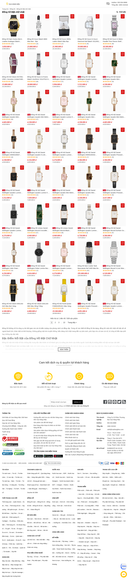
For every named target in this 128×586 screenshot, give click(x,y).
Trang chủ (5, 9)
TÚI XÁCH (5, 469)
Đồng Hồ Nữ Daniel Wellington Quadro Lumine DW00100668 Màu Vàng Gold (113, 305)
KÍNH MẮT (55, 498)
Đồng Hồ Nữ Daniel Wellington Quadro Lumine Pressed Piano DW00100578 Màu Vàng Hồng (88, 78)
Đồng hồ (12, 9)
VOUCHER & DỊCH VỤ (34, 469)
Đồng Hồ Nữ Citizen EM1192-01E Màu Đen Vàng (13, 305)
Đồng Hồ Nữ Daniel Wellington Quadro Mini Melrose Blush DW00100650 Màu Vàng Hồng (63, 191)
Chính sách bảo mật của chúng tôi (77, 406)
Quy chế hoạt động (8, 420)
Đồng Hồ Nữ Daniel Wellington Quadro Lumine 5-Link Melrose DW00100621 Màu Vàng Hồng (63, 116)
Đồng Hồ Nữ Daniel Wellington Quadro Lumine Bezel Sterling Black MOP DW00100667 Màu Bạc (11, 229)
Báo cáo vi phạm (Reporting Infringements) (79, 455)
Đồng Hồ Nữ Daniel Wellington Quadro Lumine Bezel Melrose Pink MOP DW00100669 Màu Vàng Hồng (63, 267)
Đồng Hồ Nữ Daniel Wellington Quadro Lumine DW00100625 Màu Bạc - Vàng (63, 154)
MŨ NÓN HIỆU (31, 515)
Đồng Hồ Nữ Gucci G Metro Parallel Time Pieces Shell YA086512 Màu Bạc (113, 40)
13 (64, 322)
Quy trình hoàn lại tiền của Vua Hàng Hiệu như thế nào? (48, 447)
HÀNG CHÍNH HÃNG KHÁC (111, 494)
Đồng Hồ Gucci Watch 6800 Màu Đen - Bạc (37, 40)
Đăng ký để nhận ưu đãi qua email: (14, 403)
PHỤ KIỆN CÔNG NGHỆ (34, 553)
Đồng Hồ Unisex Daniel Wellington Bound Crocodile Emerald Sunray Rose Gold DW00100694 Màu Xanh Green (38, 229)
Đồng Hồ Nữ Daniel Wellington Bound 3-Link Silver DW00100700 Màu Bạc (113, 267)
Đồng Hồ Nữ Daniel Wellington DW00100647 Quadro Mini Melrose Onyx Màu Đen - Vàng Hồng (13, 154)
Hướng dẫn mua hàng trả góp (75, 452)
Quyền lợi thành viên (72, 449)
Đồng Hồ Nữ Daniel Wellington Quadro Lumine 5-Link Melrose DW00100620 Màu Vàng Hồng (38, 191)
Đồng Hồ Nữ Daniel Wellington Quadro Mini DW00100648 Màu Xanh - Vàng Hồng (114, 78)
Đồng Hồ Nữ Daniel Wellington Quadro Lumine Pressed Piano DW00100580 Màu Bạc (62, 78)
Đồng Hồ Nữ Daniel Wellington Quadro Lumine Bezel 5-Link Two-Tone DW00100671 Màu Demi (87, 229)
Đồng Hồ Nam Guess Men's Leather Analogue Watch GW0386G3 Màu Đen (12, 40)
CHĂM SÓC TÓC (57, 511)
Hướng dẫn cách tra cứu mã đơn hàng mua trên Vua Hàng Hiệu (48, 418)
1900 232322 (123, 5)
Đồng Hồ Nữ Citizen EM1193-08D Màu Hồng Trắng (38, 305)
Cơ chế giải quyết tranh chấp (74, 440)
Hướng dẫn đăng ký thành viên (75, 446)
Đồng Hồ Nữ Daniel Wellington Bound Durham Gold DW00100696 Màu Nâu (114, 229)
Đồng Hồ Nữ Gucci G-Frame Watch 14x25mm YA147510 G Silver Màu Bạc (38, 78)
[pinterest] (115, 402)
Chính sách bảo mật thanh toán (75, 432)
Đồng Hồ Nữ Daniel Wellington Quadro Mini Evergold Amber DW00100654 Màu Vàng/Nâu (88, 191)
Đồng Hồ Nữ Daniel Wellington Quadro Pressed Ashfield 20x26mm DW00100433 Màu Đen (112, 154)
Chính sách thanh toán (72, 429)
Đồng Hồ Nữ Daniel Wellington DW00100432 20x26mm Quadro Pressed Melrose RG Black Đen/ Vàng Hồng (88, 154)
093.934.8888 (122, 2)
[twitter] (119, 402)
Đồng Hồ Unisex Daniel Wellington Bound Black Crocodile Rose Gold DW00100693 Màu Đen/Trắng (63, 229)
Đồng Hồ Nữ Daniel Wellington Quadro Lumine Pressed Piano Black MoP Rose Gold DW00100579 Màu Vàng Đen (13, 191)
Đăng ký (77, 402)
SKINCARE (5, 557)
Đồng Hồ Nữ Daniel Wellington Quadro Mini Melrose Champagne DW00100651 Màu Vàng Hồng (114, 116)
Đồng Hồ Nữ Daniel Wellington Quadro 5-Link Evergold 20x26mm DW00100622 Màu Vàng (36, 154)
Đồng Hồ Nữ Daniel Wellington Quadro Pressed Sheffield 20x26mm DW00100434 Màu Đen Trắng (113, 191)
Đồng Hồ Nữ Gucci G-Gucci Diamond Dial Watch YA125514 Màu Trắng (89, 40)
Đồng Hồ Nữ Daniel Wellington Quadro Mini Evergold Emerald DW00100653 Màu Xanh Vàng (89, 116)
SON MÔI (80, 469)
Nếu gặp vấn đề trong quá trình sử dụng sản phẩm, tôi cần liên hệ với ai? (47, 442)
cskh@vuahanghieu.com (115, 429)
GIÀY (79, 519)
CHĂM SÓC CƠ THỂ (33, 536)
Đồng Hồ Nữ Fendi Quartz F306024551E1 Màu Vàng (61, 305)
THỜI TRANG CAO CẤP (9, 498)
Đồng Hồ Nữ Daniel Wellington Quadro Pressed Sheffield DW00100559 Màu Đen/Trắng (88, 305)
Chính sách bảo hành (72, 420)
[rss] (124, 402)
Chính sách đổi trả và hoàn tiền (75, 426)
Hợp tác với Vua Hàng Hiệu (11, 423)
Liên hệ (4, 434)
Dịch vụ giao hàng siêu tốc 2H (75, 443)
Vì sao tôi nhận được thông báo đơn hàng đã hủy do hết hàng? (47, 437)
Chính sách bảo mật (72, 434)
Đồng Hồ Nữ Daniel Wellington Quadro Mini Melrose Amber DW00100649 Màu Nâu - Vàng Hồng (38, 116)
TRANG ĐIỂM (81, 486)
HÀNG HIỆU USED (58, 532)
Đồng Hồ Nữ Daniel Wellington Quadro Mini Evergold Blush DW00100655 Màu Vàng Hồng (12, 116)
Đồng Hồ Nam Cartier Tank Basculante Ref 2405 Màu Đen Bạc (88, 267)
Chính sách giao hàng (72, 423)
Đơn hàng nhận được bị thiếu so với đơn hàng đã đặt (47, 426)
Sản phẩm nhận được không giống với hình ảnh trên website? (48, 432)
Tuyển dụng (6, 432)
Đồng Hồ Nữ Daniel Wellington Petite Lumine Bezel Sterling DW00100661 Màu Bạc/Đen (38, 267)
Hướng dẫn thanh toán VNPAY (12, 429)
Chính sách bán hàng (72, 417)
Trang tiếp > (72, 322)
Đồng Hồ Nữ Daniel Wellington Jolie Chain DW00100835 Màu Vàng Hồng (13, 267)
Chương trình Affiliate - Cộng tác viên (14, 426)
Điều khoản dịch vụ (71, 437)
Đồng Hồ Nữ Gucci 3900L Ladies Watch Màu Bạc (61, 40)
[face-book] (105, 402)
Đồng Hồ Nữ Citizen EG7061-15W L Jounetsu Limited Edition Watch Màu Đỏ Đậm (13, 78)
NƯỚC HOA (56, 469)
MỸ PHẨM (55, 537)
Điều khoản (22, 463)
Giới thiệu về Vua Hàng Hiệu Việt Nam (15, 417)
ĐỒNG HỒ (30, 498)
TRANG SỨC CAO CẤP (109, 469)
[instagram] (110, 402)
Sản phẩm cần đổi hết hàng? (43, 422)
